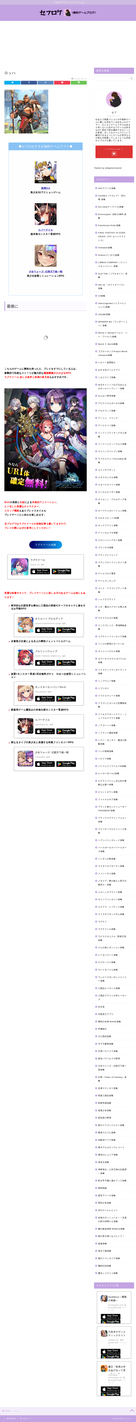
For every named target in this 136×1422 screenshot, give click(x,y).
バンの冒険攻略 (105, 751)
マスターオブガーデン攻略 (111, 866)
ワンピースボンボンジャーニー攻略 (112, 979)
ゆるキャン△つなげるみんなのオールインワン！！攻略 (112, 387)
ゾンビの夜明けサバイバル (111, 644)
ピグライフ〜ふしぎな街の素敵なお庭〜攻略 (112, 783)
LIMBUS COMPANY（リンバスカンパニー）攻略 (112, 264)
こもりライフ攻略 (107, 377)
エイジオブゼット (107, 470)
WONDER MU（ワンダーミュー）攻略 (113, 324)
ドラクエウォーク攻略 (109, 696)
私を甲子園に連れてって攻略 (112, 1181)
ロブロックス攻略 (107, 962)
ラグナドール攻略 (45, 544)
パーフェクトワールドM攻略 (112, 766)
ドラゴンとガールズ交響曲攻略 (112, 705)
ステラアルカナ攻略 (108, 618)
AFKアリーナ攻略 (107, 188)
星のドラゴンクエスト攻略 (111, 1125)
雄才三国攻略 (104, 1251)
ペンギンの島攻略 (107, 859)
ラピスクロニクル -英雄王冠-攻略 (112, 938)
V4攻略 (101, 296)
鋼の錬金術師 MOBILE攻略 (111, 1229)
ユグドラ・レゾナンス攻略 (111, 907)
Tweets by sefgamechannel (108, 168)
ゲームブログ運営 (107, 574)
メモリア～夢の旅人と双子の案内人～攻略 (112, 883)
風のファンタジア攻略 (109, 1258)
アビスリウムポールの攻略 (111, 403)
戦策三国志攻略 (105, 1096)
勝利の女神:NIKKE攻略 (109, 1022)
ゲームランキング (107, 581)
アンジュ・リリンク (108, 418)
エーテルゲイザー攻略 (109, 492)
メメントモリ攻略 (107, 873)
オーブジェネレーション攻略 (112, 511)
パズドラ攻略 (104, 759)
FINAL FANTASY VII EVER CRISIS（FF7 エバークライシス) (112, 236)
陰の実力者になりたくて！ (111, 1236)
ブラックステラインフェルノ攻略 (112, 820)
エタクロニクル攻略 (108, 477)
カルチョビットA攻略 (108, 518)
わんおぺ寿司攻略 (107, 396)
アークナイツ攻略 (107, 425)
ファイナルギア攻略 (108, 799)
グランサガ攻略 (105, 548)
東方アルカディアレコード (111, 1147)
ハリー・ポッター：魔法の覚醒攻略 (112, 742)
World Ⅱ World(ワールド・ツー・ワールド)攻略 (113, 335)
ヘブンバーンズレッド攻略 (111, 840)
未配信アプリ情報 (107, 1140)
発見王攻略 (103, 1162)
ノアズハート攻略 (107, 725)
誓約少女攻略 (104, 1203)
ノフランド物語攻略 (108, 733)
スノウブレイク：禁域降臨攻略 (112, 627)
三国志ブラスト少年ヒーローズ (112, 998)
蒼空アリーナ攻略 (107, 1195)
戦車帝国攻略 (104, 1103)
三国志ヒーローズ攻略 (109, 988)
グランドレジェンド (108, 555)
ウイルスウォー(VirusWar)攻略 (112, 461)
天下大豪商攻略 (105, 1044)
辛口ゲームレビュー (108, 1210)
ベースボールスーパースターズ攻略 (112, 850)
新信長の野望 (104, 1118)
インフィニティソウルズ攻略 (112, 444)
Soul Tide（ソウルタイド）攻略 (113, 276)
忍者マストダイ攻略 (108, 1088)
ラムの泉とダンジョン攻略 (111, 948)
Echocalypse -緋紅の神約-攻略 (112, 216)
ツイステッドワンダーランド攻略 (112, 672)
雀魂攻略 (102, 1244)
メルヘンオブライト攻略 (110, 892)
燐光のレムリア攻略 (108, 1155)
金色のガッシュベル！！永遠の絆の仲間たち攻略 (112, 1220)
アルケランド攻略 (107, 411)
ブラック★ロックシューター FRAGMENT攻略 (112, 809)
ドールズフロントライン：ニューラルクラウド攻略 (112, 716)
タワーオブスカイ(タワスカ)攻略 (112, 661)
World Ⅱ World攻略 (108, 344)
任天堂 (101, 1007)
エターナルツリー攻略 (109, 485)
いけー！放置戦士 (107, 363)
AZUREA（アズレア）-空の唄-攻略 (111, 198)
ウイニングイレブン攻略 (110, 451)
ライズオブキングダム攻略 (111, 914)
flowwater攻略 (105, 248)
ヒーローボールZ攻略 (108, 774)
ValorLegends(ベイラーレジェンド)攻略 (112, 305)
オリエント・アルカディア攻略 (112, 501)
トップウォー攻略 (107, 681)
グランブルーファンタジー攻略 (112, 564)
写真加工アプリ (105, 1014)
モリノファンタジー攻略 (110, 900)
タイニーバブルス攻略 (109, 651)
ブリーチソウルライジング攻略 (112, 831)
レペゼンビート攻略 (108, 955)
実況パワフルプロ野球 (109, 1059)
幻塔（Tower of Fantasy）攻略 (112, 1079)
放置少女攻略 (104, 1110)
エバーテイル (45, 230)
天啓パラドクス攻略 (108, 1051)
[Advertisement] (68, 43)
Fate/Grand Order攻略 (109, 225)
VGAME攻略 (104, 314)
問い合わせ (24, 1418)
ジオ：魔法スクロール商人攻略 (112, 609)
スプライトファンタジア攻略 (112, 636)
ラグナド (102, 922)
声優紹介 (102, 1029)
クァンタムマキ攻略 (108, 533)
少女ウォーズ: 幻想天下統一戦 (45, 272)
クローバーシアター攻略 (110, 540)
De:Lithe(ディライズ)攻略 (111, 207)
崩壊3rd (45, 188)
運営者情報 (11, 1418)
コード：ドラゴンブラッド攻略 (112, 590)
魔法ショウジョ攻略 (108, 1273)
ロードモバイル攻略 (108, 970)
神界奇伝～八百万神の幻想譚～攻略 (112, 1172)
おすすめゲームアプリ (109, 370)
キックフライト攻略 (108, 525)
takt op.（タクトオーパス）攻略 (112, 287)
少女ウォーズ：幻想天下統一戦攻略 (112, 1068)
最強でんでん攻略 (107, 1133)
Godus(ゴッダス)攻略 (108, 255)
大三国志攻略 (104, 1036)
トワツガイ (103, 688)
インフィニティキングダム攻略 (112, 435)
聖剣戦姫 (102, 1188)
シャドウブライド (107, 599)
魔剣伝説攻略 (104, 1266)
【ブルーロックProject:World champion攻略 (112, 353)
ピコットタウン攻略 (108, 792)
